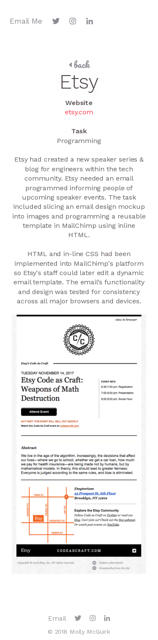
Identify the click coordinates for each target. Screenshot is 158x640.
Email (57, 618)
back (79, 64)
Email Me (26, 21)
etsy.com (79, 112)
